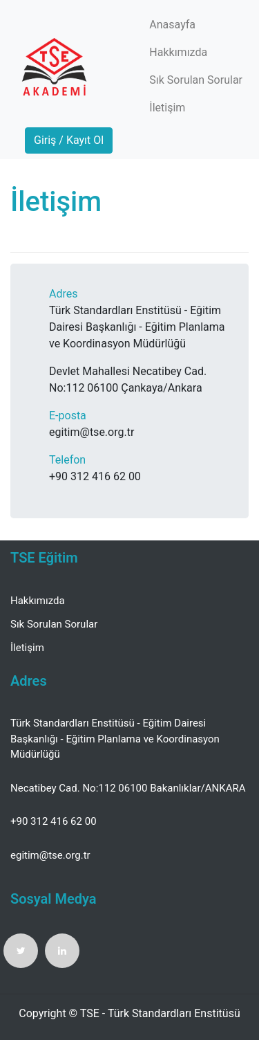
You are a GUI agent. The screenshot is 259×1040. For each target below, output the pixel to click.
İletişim (167, 107)
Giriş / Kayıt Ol (69, 140)
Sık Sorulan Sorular (195, 79)
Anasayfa (172, 24)
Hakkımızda (178, 52)
